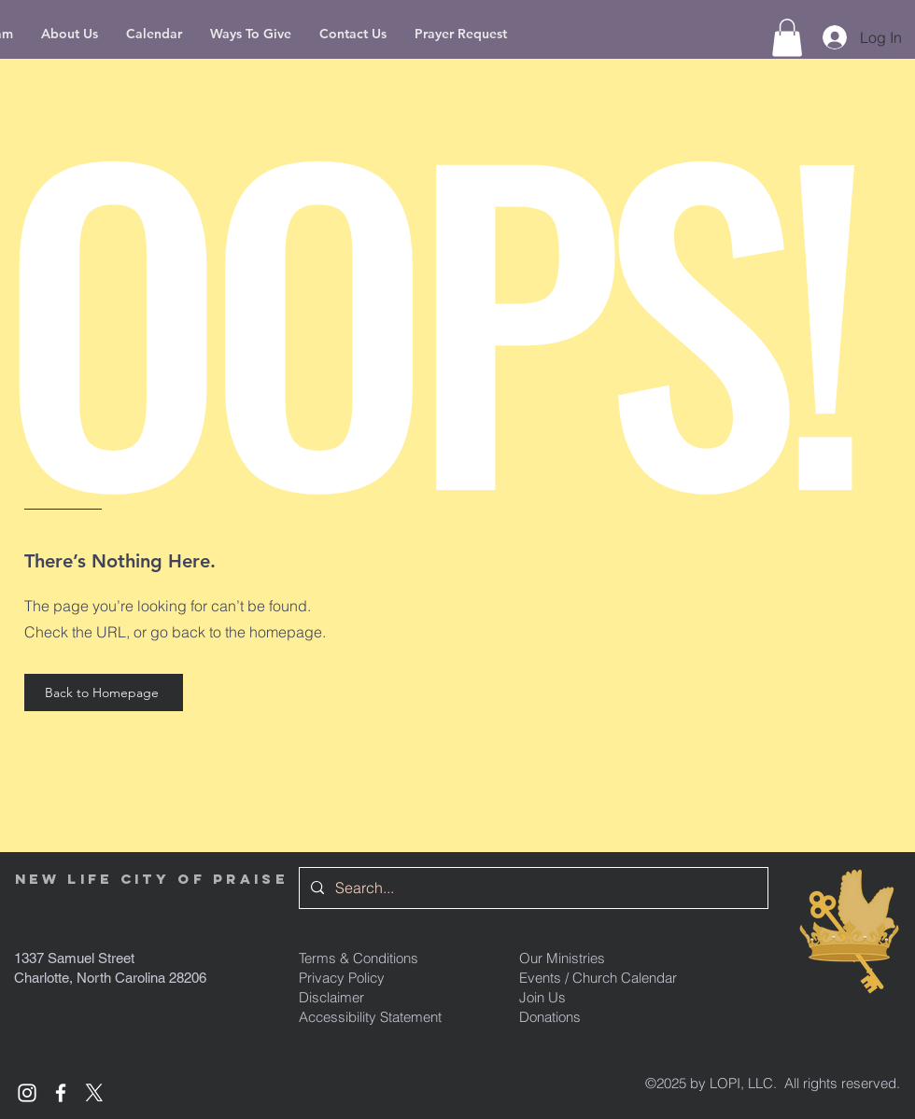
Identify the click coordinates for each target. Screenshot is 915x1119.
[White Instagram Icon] (27, 1093)
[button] (787, 38)
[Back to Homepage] (103, 692)
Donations (550, 1017)
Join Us (542, 997)
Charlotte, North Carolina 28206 (110, 978)
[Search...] (531, 888)
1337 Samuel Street (74, 958)
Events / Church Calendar (598, 977)
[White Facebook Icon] (61, 1093)
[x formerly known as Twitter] (94, 1093)
